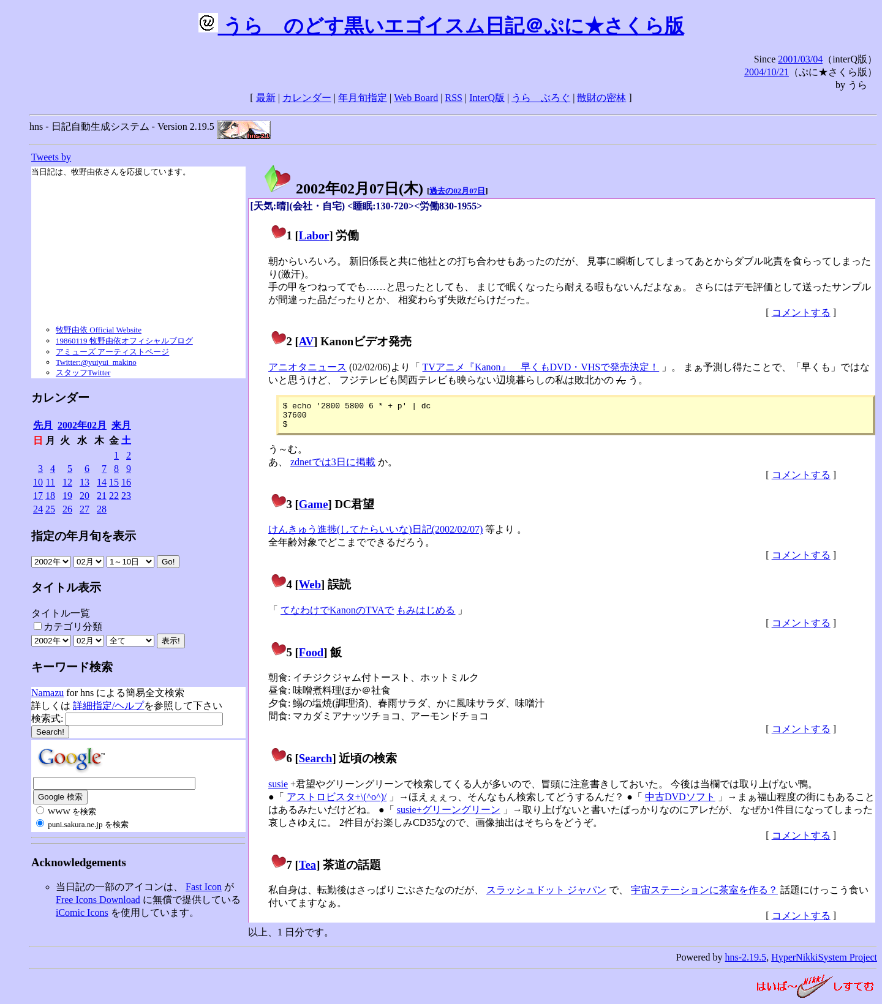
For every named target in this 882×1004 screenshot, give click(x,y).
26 (67, 509)
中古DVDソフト (680, 802)
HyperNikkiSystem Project (824, 962)
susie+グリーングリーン (448, 815)
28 (102, 509)
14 (102, 482)
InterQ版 (487, 97)
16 (126, 482)
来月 (121, 425)
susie (278, 789)
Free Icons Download (98, 899)
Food (311, 657)
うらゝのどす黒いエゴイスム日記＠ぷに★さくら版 (441, 26)
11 (50, 482)
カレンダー (306, 97)
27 (84, 509)
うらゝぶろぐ (540, 97)
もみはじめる (425, 615)
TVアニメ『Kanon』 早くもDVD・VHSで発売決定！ (541, 367)
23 (126, 495)
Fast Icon (204, 887)
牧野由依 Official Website (98, 329)
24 (38, 509)
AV (306, 341)
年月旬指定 (362, 97)
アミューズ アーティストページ (112, 351)
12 (67, 482)
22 (114, 495)
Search (316, 763)
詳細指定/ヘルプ (108, 705)
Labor (314, 235)
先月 (43, 425)
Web (310, 589)
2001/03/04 (800, 59)
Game (313, 509)
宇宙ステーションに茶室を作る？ (704, 895)
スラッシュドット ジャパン (546, 895)
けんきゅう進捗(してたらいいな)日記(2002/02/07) (375, 535)
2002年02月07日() (343, 189)
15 (114, 482)
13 (84, 482)
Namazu (47, 692)
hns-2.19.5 (746, 962)
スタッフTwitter (83, 372)
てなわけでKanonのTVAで (337, 615)
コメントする (801, 312)
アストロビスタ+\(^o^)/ (337, 802)
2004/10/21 (766, 72)
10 (38, 482)
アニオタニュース (307, 367)
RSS (453, 97)
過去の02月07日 (457, 190)
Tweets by (51, 157)
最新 (266, 97)
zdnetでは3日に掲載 (332, 467)
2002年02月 (82, 425)
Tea (307, 870)
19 (67, 495)
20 (84, 495)
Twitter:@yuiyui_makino (96, 362)
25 (50, 509)
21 (102, 495)
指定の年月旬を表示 (83, 536)
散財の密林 (601, 97)
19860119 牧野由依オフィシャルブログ (124, 340)
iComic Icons (82, 912)
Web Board (416, 97)
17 (38, 495)
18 (50, 495)
